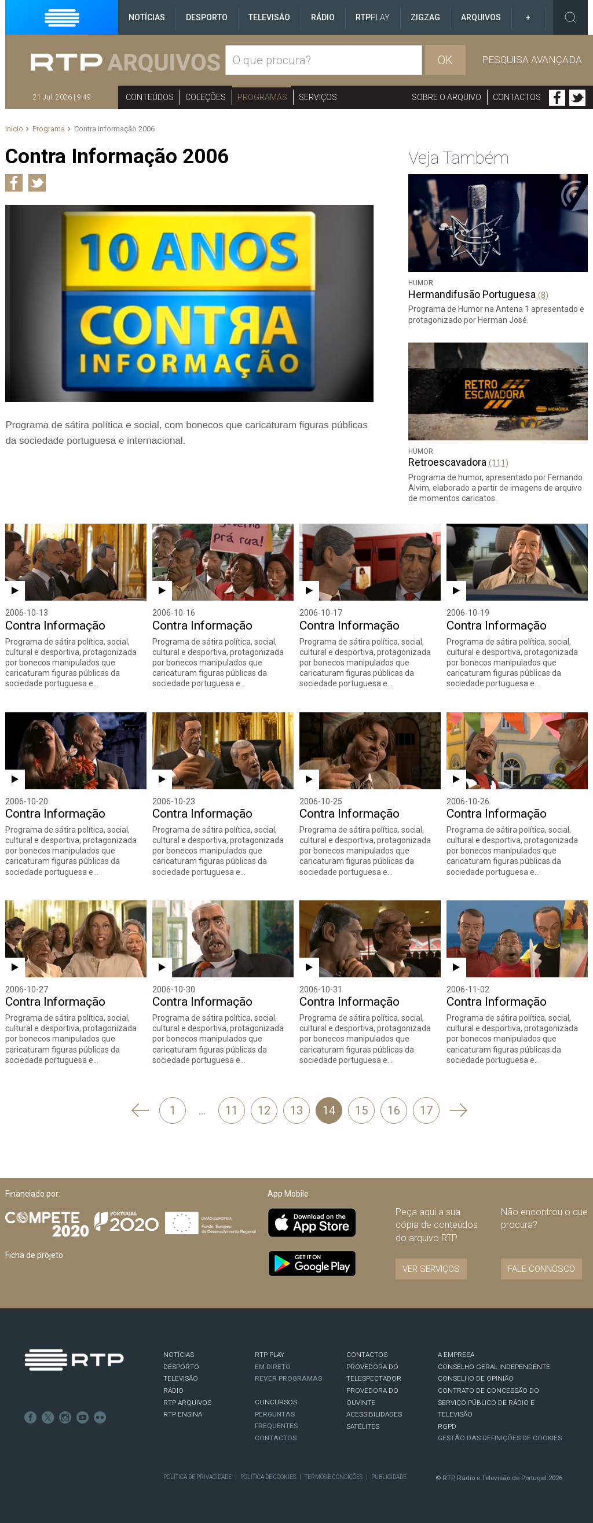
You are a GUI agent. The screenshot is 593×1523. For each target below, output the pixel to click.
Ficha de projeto (34, 1255)
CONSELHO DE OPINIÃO (476, 1378)
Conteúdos (150, 97)
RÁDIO (173, 1390)
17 (426, 1110)
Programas (262, 97)
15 (361, 1110)
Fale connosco (541, 1269)
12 (264, 1110)
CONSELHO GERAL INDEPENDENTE (494, 1367)
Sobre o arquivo (446, 97)
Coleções (205, 97)
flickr (100, 1417)
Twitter (577, 98)
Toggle (570, 17)
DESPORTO (181, 1367)
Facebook (557, 98)
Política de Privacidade (197, 1477)
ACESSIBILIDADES (374, 1414)
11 (231, 1110)
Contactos (517, 97)
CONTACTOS (366, 1355)
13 (296, 1110)
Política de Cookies (268, 1477)
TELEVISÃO (180, 1378)
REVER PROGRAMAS (288, 1378)
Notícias (147, 17)
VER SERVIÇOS (431, 1269)
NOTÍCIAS (178, 1355)
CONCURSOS (276, 1402)
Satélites (362, 1426)
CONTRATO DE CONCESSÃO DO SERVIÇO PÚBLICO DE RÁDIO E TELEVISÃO (488, 1402)
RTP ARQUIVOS (187, 1403)
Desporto (207, 17)
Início (14, 128)
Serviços (318, 97)
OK (445, 60)
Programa (48, 128)
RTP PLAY (269, 1355)
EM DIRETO (273, 1367)
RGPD (447, 1426)
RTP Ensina (182, 1414)
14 (329, 1110)
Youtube (82, 1417)
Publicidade (389, 1477)
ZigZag (425, 17)
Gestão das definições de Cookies (500, 1438)
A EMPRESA (456, 1355)
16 (393, 1110)
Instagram (65, 1417)
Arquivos (481, 17)
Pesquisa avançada (532, 59)
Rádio (323, 17)
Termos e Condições (334, 1477)
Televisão (269, 17)
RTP (373, 17)
